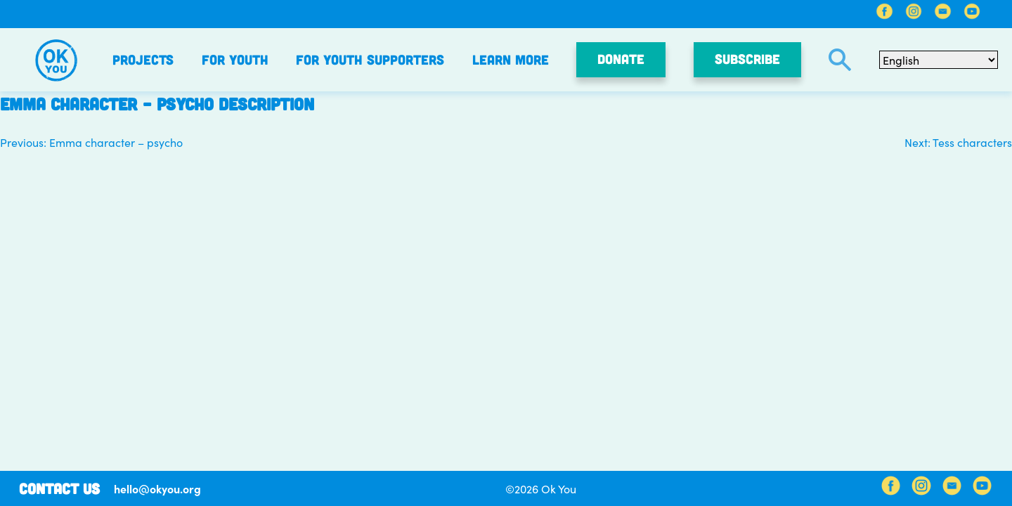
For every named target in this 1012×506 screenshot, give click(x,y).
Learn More (510, 59)
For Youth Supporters (370, 59)
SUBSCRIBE (747, 59)
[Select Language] (938, 60)
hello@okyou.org (157, 488)
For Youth (235, 59)
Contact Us (59, 488)
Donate (620, 59)
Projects (143, 59)
